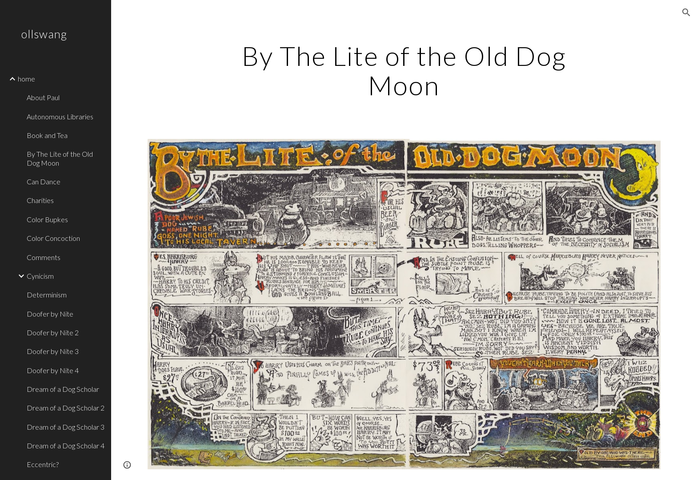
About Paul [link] (43, 97)
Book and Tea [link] (47, 135)
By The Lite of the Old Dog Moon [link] (60, 158)
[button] (686, 12)
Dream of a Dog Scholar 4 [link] (65, 445)
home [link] (26, 78)
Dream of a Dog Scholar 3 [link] (65, 427)
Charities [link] (40, 200)
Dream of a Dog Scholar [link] (63, 389)
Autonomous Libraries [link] (60, 116)
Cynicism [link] (40, 276)
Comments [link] (43, 257)
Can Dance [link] (43, 181)
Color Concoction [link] (53, 238)
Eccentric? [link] (43, 464)
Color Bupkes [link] (47, 219)
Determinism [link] (47, 294)
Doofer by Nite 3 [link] (53, 351)
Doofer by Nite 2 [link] (53, 332)
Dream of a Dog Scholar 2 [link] (65, 407)
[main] (404, 70)
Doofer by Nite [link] (50, 313)
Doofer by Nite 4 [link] (53, 370)
